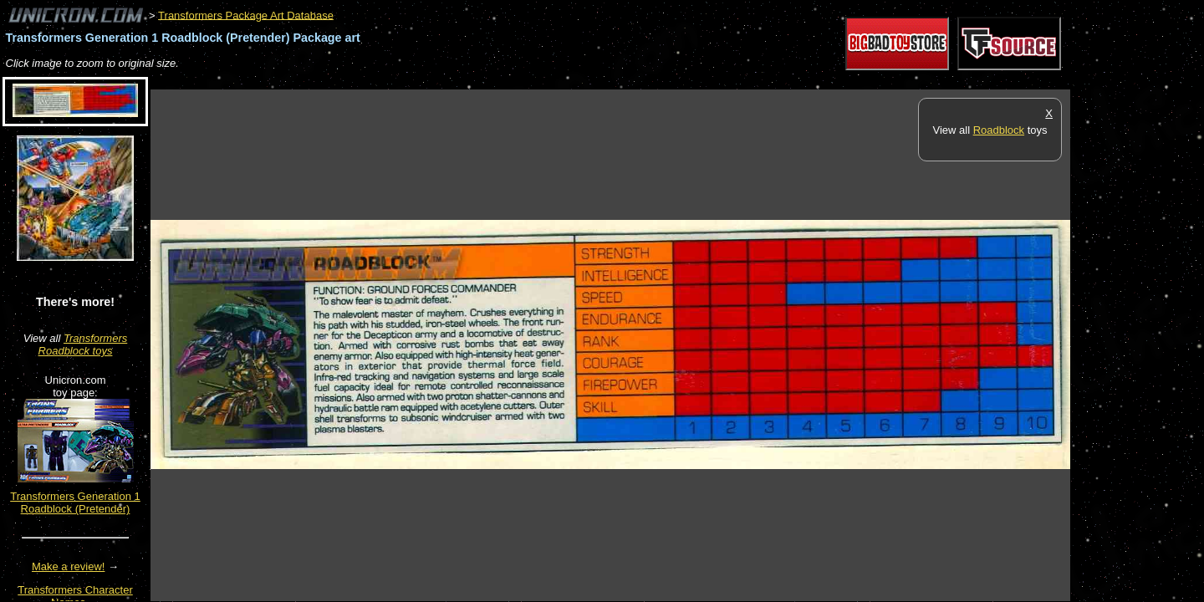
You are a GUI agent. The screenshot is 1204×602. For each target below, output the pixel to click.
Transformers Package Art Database (246, 14)
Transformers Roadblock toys (83, 344)
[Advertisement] (454, 80)
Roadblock (998, 130)
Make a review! (68, 566)
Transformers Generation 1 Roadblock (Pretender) (75, 502)
